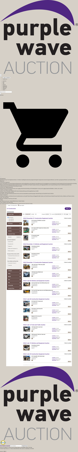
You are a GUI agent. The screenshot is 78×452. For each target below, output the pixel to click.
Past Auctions (11, 217)
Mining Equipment (12, 184)
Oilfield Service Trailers (16, 201)
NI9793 (24, 334)
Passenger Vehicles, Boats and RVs (7, 192)
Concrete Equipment (60, 183)
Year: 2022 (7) (11, 220)
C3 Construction (34, 221)
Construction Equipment (5, 182)
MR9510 (24, 253)
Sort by (53, 214)
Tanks (58, 196)
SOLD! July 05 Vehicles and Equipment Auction (36, 280)
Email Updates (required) (5, 445)
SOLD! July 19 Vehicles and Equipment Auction (36, 343)
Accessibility (22, 447)
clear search (21, 205)
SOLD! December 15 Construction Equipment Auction (38, 262)
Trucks (31, 203)
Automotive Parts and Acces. (18, 193)
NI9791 (24, 327)
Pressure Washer (51, 196)
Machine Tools (3, 198)
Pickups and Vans (42, 193)
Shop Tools (8, 198)
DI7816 (24, 301)
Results (4, 84)
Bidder (54, 224)
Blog (27, 447)
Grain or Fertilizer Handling (19, 179)
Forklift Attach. (16, 191)
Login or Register (6, 77)
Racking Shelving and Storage (25, 191)
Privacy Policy (17, 447)
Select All (9, 237)
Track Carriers (13, 186)
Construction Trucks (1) (11, 263)
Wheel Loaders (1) (10, 250)
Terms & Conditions (4, 447)
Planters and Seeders (68, 179)
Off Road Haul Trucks (20, 184)
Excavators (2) (10, 243)
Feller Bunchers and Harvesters (6, 188)
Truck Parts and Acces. (25, 203)
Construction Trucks (8, 203)
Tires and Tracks (13, 198)
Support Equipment (4, 194)
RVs (46, 193)
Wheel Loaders (19, 186)
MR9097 (24, 290)
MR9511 (24, 246)
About (4, 89)
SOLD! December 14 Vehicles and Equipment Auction (38, 244)
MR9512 (24, 220)
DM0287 (24, 356)
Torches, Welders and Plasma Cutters (67, 196)
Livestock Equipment (47, 179)
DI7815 (24, 308)
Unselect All (18, 237)
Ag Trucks (2, 203)
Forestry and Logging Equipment (6, 187)
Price (54, 223)
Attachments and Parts (20, 183)
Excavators (4, 184)
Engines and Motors (9, 196)
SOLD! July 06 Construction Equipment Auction (36, 299)
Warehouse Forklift (34, 191)
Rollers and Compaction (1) (12, 248)
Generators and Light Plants (24, 196)
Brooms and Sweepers (51, 183)
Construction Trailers (8, 201)
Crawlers (68, 183)
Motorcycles (28, 193)
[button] (39, 173)
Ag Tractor (8, 179)
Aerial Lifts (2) (10, 241)
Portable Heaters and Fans (42, 196)
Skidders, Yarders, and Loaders (56, 188)
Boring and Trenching (42, 183)
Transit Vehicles (50, 193)
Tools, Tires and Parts (4, 197)
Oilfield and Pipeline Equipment (31, 184)
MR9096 (24, 316)
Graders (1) (9, 246)
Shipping (4, 88)
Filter (10, 212)
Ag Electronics (3, 179)
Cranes (65, 183)
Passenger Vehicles (35, 193)
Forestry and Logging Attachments (19, 188)
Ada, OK (33, 223)
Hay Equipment (32, 179)
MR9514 (24, 228)
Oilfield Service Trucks (16, 203)
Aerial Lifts (2, 183)
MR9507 (24, 264)
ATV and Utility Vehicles (7, 193)
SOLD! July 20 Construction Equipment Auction (36, 354)
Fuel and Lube (16, 196)
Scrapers (66, 184)
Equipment (5, 86)
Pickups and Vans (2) (11, 258)
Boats (25, 193)
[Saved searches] (1, 75)
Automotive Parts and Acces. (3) (13, 255)
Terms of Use (11, 447)
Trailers (1, 199)
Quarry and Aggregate (41, 184)
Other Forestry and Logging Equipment (42, 188)
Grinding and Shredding (30, 188)
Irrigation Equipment (39, 179)
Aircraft (1, 193)
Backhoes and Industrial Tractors (31, 183)
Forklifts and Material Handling (6, 189)
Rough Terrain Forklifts (59, 184)
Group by (43, 214)
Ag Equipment (3, 178)
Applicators (12, 179)
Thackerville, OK (34, 267)
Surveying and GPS (7, 186)
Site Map (30, 447)
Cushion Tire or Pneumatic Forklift (6, 191)
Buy (3, 82)
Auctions (4, 81)
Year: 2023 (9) (11, 219)
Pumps (55, 196)
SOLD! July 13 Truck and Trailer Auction (34, 324)
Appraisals (5, 87)
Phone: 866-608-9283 (15, 448)
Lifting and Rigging (33, 196)
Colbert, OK (34, 358)
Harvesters (27, 179)
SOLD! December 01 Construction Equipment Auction (38, 218)
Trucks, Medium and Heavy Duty (6, 202)
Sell (3, 83)
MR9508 (24, 272)
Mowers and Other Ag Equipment (57, 179)
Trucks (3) (9, 265)
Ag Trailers (2, 201)
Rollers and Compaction (50, 184)
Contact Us (5, 79)
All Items (1, 95)
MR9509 (24, 235)
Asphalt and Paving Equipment (10, 183)
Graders (7, 184)
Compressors (2, 196)
